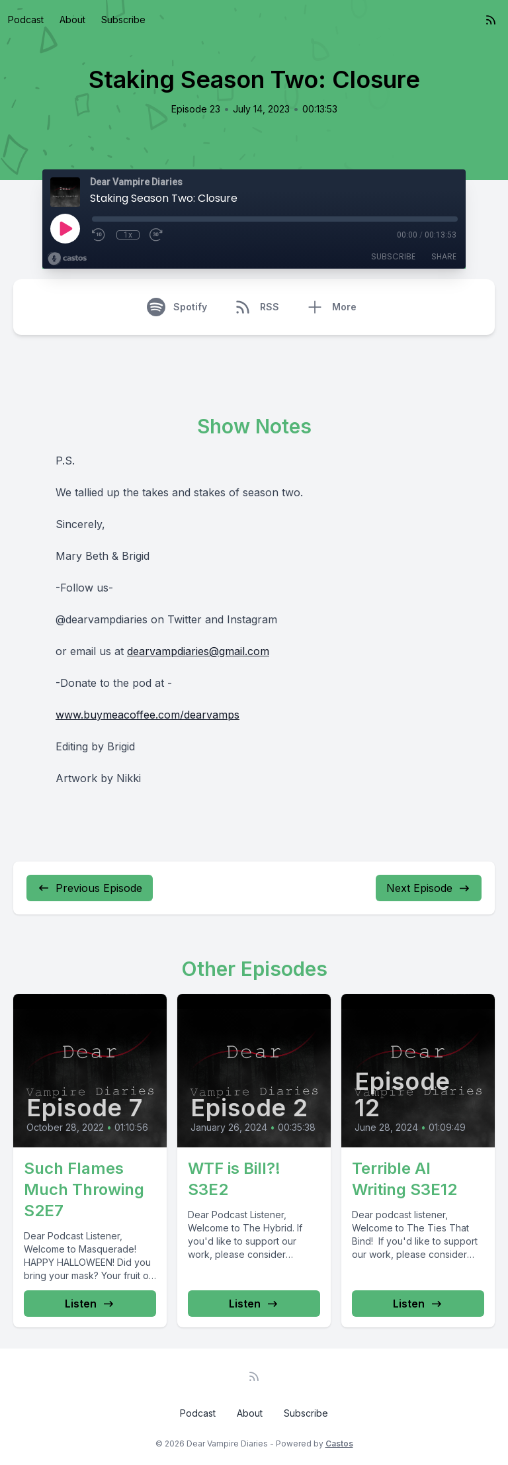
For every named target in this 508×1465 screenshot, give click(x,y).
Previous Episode (89, 888)
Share (443, 256)
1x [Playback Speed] (128, 235)
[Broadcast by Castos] (67, 258)
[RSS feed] (491, 20)
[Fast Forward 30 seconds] (156, 235)
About (72, 19)
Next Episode (428, 888)
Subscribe (123, 19)
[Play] (64, 228)
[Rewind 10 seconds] (99, 235)
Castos (339, 1443)
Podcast (26, 19)
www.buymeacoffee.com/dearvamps (147, 714)
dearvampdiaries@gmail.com (198, 651)
